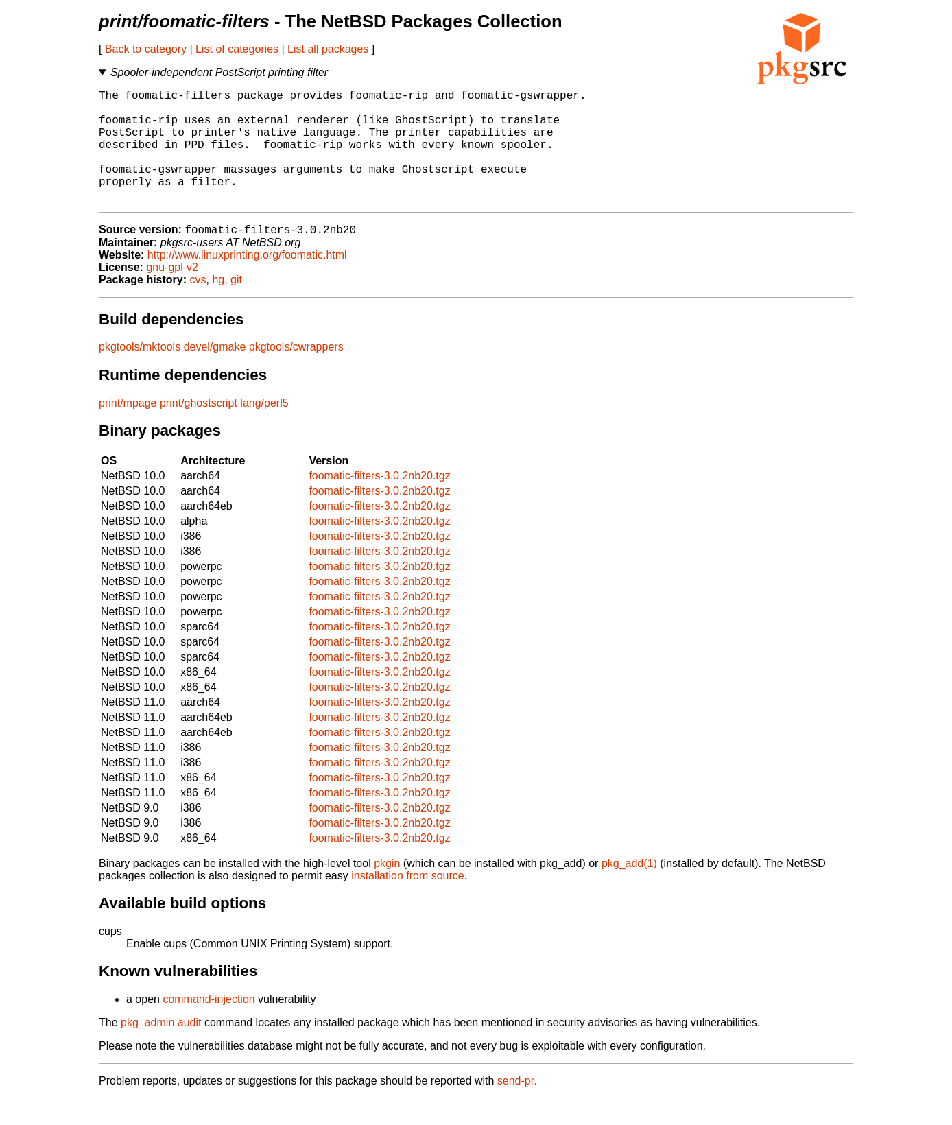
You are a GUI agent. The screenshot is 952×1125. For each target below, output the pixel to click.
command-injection (208, 1026)
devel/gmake (215, 373)
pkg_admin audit (161, 1049)
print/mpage (128, 430)
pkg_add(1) (629, 890)
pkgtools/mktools (139, 373)
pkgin (387, 890)
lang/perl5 (264, 430)
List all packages (327, 49)
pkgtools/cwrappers (296, 373)
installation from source (407, 902)
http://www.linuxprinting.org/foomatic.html (247, 281)
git (236, 306)
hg (218, 306)
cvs (198, 306)
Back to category (146, 49)
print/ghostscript (198, 430)
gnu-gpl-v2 (172, 294)
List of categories (236, 49)
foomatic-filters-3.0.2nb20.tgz (379, 502)
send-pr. (517, 1107)
